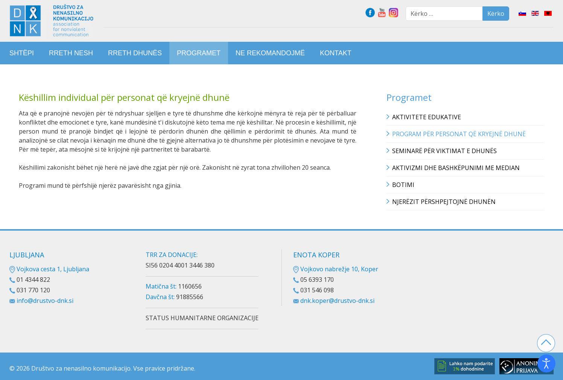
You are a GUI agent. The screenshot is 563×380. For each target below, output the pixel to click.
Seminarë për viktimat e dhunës (444, 151)
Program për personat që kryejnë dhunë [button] (459, 134)
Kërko (495, 13)
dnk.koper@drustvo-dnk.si (337, 300)
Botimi (403, 185)
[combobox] (444, 13)
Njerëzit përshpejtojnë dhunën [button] (444, 202)
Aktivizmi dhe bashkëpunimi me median (456, 168)
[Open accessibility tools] (546, 363)
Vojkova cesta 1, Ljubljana (49, 269)
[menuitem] (21, 53)
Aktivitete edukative (426, 117)
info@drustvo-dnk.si (45, 300)
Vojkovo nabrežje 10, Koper (335, 269)
